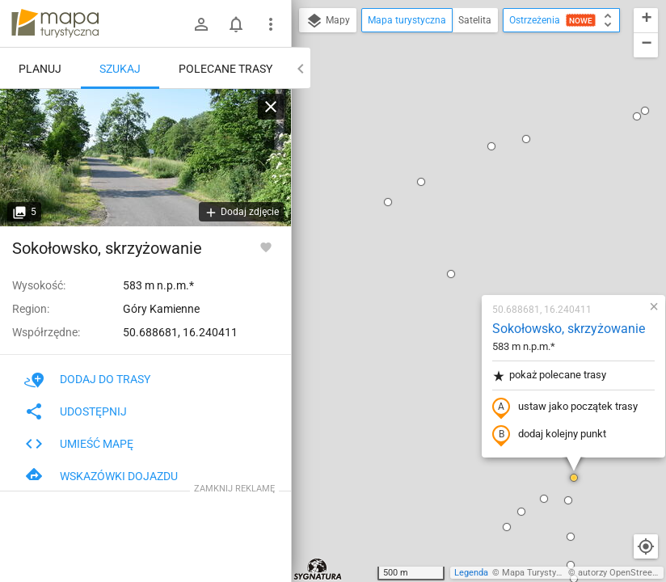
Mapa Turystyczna (538, 572)
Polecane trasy (225, 68)
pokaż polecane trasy (454, 189)
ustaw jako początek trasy (469, 220)
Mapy (328, 21)
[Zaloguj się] (201, 24)
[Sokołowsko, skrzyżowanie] (145, 157)
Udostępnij (75, 411)
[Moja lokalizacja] (646, 546)
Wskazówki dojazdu (101, 476)
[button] (356, 87)
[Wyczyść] (271, 107)
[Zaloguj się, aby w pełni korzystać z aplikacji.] (266, 246)
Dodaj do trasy (87, 379)
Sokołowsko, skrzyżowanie (473, 142)
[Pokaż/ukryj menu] (271, 24)
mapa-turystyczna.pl (55, 23)
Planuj (40, 68)
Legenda (471, 572)
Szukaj (120, 68)
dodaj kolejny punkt (454, 248)
